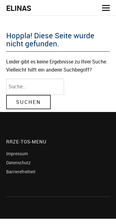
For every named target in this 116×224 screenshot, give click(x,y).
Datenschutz (18, 163)
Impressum (17, 153)
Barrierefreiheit (21, 172)
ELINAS (18, 8)
